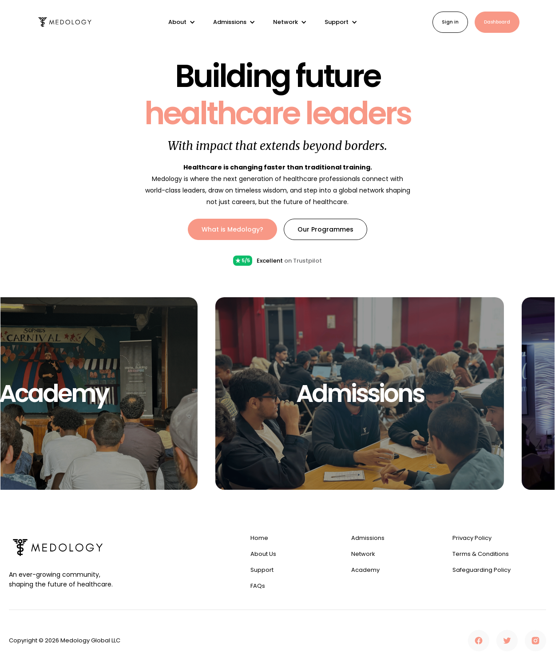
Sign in (450, 22)
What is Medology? (232, 229)
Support (262, 570)
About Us (263, 554)
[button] (181, 22)
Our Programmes (325, 229)
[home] (65, 22)
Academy (365, 570)
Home (259, 538)
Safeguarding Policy (481, 570)
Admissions (368, 538)
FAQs (257, 586)
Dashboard (497, 22)
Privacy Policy (472, 538)
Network (363, 554)
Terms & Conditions (480, 554)
